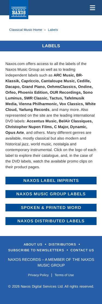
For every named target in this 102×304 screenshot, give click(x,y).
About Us (34, 244)
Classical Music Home (25, 30)
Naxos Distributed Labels (51, 221)
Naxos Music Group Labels (51, 193)
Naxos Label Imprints (51, 180)
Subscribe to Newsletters (36, 250)
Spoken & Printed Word (51, 207)
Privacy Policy (38, 275)
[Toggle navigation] (91, 7)
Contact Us (82, 250)
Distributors (63, 244)
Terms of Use (64, 275)
